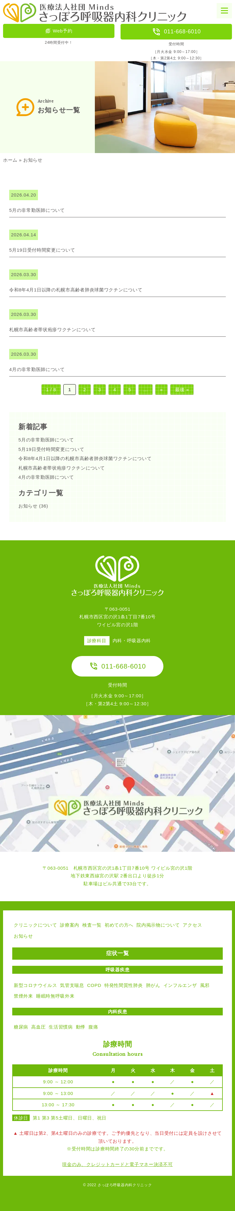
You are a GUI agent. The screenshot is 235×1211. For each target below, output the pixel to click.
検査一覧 (92, 925)
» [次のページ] (161, 389)
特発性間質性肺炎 (123, 985)
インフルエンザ (180, 985)
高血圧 (38, 1026)
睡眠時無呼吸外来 (55, 996)
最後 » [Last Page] (182, 389)
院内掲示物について (158, 925)
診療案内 (69, 925)
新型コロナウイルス (35, 985)
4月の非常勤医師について (46, 477)
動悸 (80, 1026)
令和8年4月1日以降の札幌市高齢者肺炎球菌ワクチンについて (84, 458)
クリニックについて (35, 925)
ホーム (10, 160)
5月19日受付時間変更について (51, 449)
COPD (94, 985)
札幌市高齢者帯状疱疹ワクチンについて (61, 468)
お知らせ (28, 505)
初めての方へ (119, 925)
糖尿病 (21, 1026)
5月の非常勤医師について (46, 439)
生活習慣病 (61, 1026)
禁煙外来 (23, 996)
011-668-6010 (176, 31)
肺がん (153, 985)
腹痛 (93, 1026)
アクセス (192, 925)
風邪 (205, 985)
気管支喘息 (72, 985)
